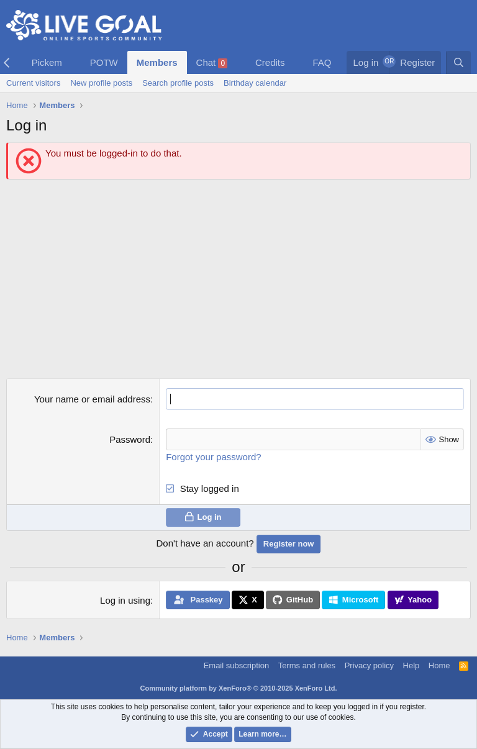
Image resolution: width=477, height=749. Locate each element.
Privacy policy (369, 665)
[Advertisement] (238, 279)
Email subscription (237, 665)
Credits (270, 62)
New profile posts (101, 83)
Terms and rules (306, 665)
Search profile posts (178, 83)
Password (129, 439)
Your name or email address (92, 399)
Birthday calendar (255, 83)
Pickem (47, 62)
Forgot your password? (213, 457)
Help (411, 665)
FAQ (321, 62)
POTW (104, 62)
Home (439, 665)
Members (157, 62)
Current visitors (33, 83)
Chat (212, 62)
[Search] (458, 62)
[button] (72, 62)
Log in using (125, 600)
